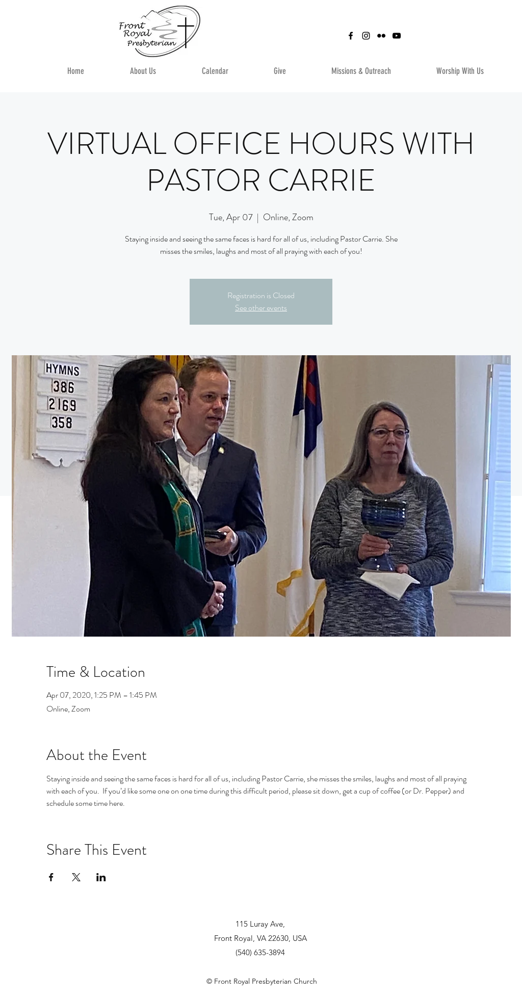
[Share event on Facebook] (51, 877)
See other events (261, 307)
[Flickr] (381, 36)
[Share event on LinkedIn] (101, 877)
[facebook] (351, 36)
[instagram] (366, 36)
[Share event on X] (76, 877)
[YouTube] (397, 36)
